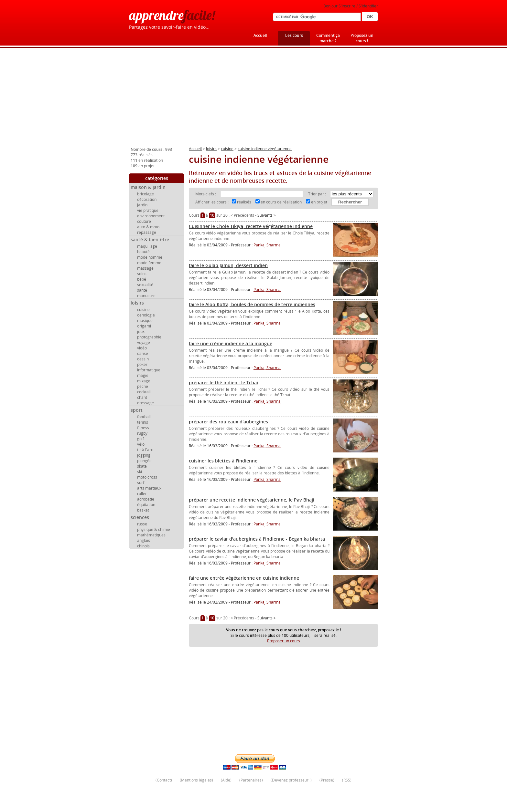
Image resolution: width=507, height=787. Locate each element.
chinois (143, 546)
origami (144, 326)
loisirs (137, 303)
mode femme (149, 262)
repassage (146, 232)
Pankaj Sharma (267, 245)
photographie (149, 337)
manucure (146, 295)
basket (143, 510)
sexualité (145, 284)
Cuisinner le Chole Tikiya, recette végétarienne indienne (251, 226)
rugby (142, 433)
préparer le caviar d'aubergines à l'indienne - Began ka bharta (257, 539)
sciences (140, 517)
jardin (142, 205)
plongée (144, 460)
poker (142, 364)
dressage (145, 403)
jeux (141, 331)
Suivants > (266, 215)
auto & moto (148, 227)
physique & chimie (153, 529)
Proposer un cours (283, 641)
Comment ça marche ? (328, 38)
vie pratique (147, 210)
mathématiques (151, 535)
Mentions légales (196, 780)
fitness (143, 427)
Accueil (260, 35)
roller (142, 493)
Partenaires (251, 780)
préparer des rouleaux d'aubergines (228, 422)
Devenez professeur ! (291, 780)
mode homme (149, 257)
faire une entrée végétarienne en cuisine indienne (244, 578)
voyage (143, 342)
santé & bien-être (150, 239)
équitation (146, 504)
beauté (143, 251)
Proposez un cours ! (362, 38)
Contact (164, 780)
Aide (226, 780)
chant (142, 397)
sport (137, 410)
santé (142, 290)
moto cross (147, 477)
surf (140, 482)
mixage (143, 381)
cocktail (144, 392)
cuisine (143, 309)
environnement (151, 216)
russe (142, 524)
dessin (143, 359)
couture (144, 221)
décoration (146, 199)
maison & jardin (148, 187)
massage (145, 268)
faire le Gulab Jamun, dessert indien (228, 265)
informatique (148, 370)
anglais (143, 540)
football (144, 416)
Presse (327, 780)
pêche (142, 386)
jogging (143, 455)
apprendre (172, 15)
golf (140, 438)
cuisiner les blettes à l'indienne (223, 461)
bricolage (145, 194)
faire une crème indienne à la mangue (230, 343)
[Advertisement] (253, 100)
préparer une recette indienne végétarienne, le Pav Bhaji (251, 500)
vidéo (142, 348)
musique (145, 320)
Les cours (294, 35)
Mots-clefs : (206, 194)
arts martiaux (149, 488)
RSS (346, 780)
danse (142, 353)
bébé (141, 279)
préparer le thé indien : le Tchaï (223, 382)
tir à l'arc (145, 449)
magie (142, 375)
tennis (142, 422)
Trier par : (317, 194)
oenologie (146, 315)
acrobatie (145, 499)
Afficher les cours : (212, 202)
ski (139, 471)
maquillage (147, 246)
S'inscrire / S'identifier (358, 6)
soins (141, 273)
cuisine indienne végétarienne (265, 148)
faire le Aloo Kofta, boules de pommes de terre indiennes (252, 304)
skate (142, 466)
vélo (141, 444)
